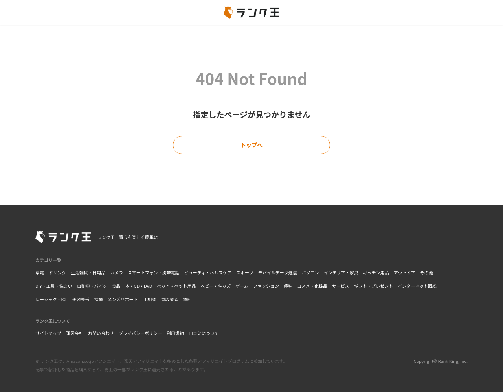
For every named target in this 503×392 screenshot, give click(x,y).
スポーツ (244, 272)
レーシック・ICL (51, 299)
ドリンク (57, 272)
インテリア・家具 (341, 272)
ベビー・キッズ (215, 286)
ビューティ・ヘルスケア (207, 272)
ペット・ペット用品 (176, 286)
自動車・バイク (92, 286)
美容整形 (81, 299)
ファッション (266, 286)
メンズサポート (123, 299)
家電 (39, 272)
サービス (340, 286)
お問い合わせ (101, 333)
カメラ (116, 272)
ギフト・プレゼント (373, 286)
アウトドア (404, 272)
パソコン (310, 272)
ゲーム (241, 286)
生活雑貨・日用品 (88, 272)
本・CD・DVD (138, 286)
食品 (116, 286)
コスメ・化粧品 (312, 286)
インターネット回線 (417, 286)
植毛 (187, 299)
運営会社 (74, 333)
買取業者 (169, 299)
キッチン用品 (376, 272)
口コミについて (204, 333)
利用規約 (175, 333)
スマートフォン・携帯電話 (154, 272)
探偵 (98, 299)
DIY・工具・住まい (53, 286)
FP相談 (149, 299)
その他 (426, 272)
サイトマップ (48, 333)
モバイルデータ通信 (277, 272)
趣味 (288, 286)
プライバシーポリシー (140, 333)
